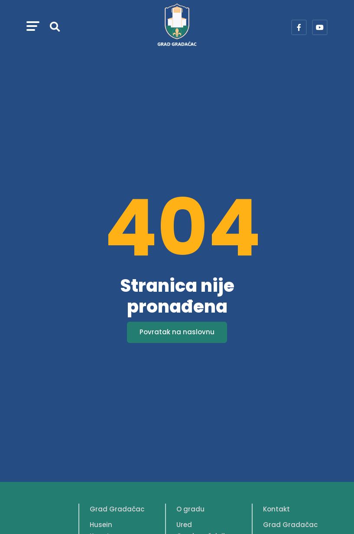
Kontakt (276, 509)
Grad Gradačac (117, 509)
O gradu (190, 509)
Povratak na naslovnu (177, 331)
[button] (32, 27)
